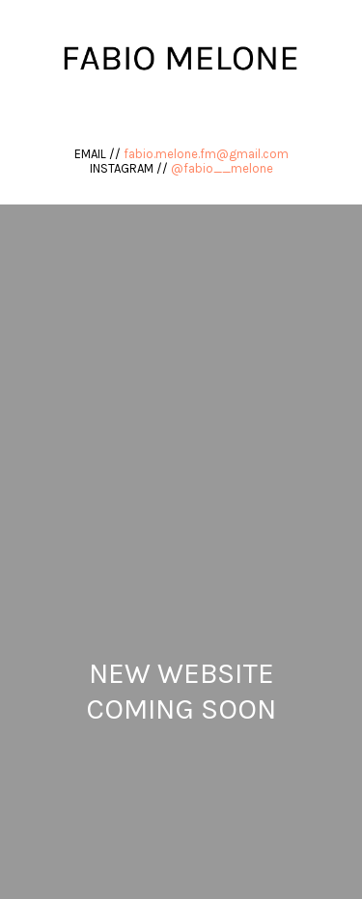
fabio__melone (228, 168)
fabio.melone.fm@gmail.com (206, 154)
